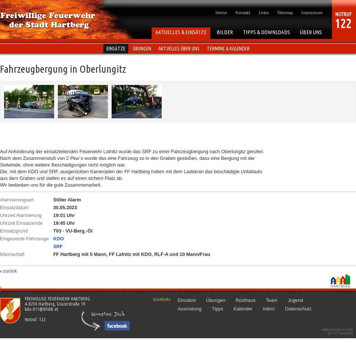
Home (221, 12)
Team (271, 300)
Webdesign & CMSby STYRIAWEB (337, 331)
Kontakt (242, 12)
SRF (58, 246)
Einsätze (115, 49)
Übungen (142, 49)
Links (264, 12)
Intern (269, 309)
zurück (10, 271)
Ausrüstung (190, 309)
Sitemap (285, 12)
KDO (58, 238)
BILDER (225, 32)
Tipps (217, 309)
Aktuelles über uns (179, 49)
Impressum (312, 12)
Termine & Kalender (228, 49)
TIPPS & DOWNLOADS (266, 32)
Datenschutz (298, 309)
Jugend (295, 300)
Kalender (243, 309)
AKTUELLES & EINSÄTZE (181, 32)
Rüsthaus (245, 300)
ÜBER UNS (311, 32)
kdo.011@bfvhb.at (41, 309)
